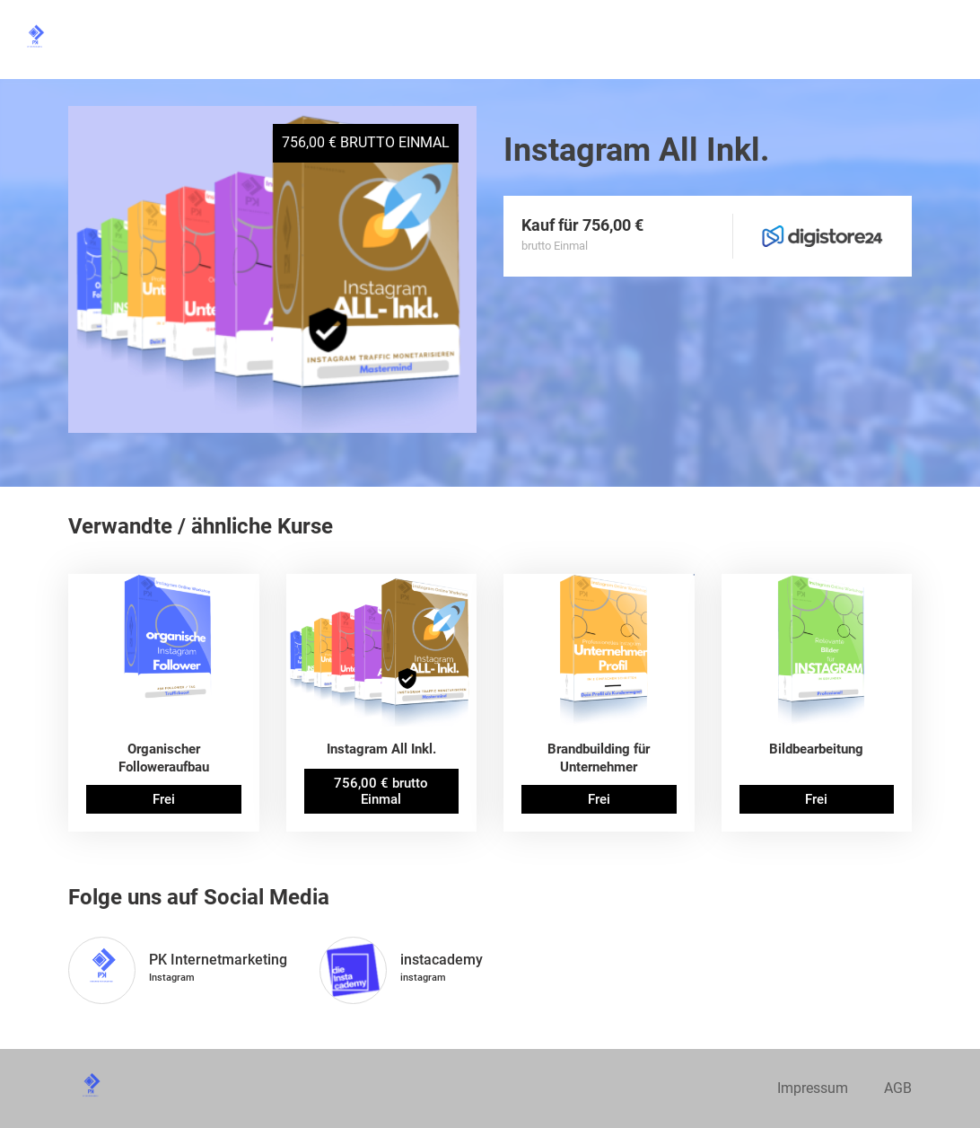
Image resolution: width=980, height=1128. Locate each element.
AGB (898, 1088)
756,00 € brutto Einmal (381, 791)
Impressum (812, 1088)
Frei (164, 799)
